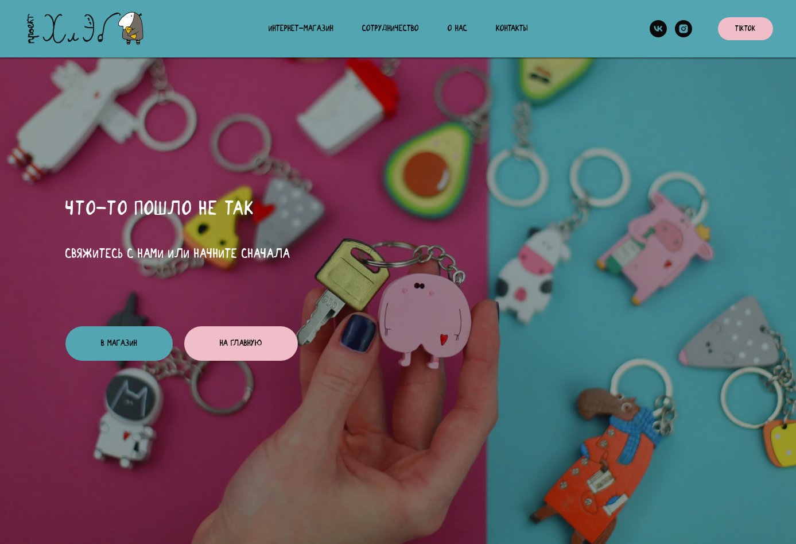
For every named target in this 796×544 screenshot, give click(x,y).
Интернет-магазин (301, 28)
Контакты (512, 28)
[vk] (658, 28)
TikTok (745, 29)
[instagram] (683, 28)
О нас (457, 28)
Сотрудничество (390, 28)
